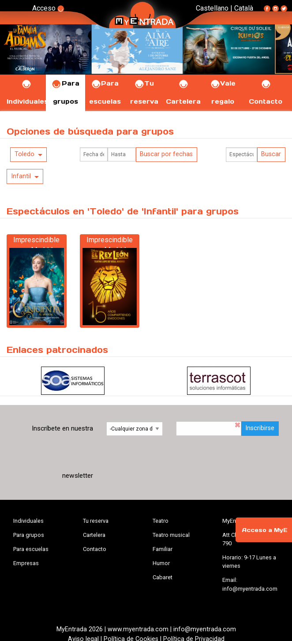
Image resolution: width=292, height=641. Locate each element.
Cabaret (162, 577)
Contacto (94, 549)
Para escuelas (31, 549)
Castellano (212, 8)
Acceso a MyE (264, 530)
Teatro (160, 520)
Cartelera (94, 535)
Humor (161, 563)
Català (243, 8)
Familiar (162, 549)
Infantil (21, 176)
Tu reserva (96, 520)
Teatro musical (171, 535)
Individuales (28, 520)
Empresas (26, 563)
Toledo (24, 154)
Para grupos (28, 535)
